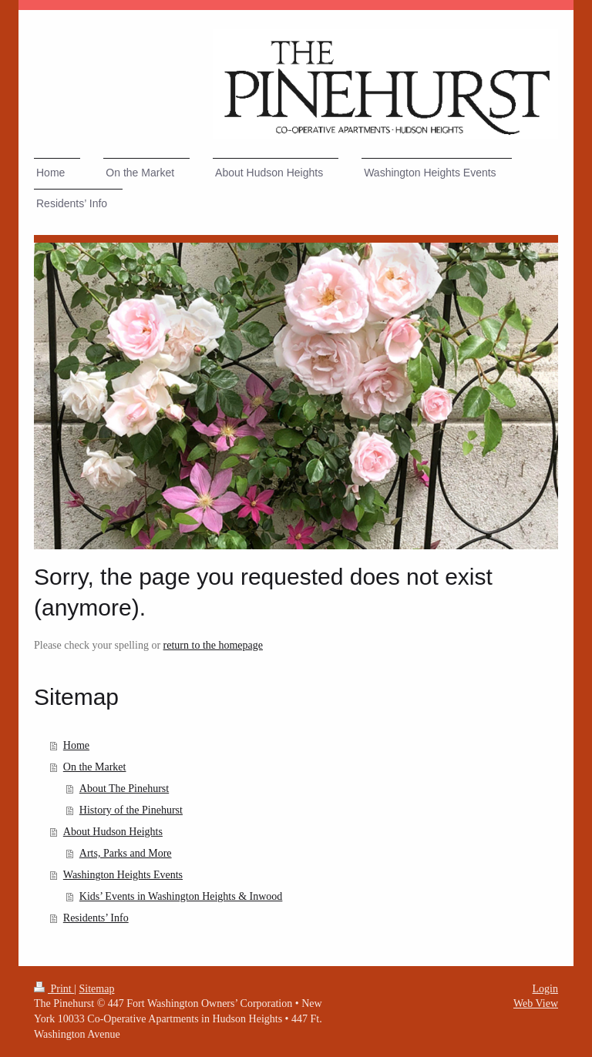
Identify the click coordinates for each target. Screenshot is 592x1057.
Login (545, 989)
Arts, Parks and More (125, 853)
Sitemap (97, 989)
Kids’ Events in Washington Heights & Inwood (181, 896)
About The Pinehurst (124, 788)
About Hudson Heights (113, 831)
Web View (535, 1003)
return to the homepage (213, 645)
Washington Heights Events (123, 875)
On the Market (94, 767)
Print (54, 989)
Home (76, 745)
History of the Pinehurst (131, 810)
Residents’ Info (96, 918)
